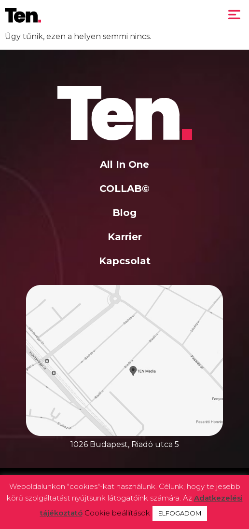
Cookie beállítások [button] (117, 512)
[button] (234, 15)
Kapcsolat (125, 261)
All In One (124, 164)
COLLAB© (124, 188)
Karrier (125, 237)
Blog (124, 212)
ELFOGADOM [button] (179, 513)
